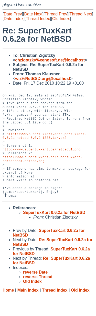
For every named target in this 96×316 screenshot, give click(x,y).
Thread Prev (56, 14)
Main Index (28, 311)
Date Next (33, 14)
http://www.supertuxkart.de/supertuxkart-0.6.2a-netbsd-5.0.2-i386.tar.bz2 (45, 144)
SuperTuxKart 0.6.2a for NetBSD (54, 233)
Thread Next (80, 14)
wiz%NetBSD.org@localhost (42, 78)
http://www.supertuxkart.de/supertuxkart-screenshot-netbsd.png (42, 172)
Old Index (61, 18)
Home (8, 311)
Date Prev (13, 14)
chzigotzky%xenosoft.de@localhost (50, 60)
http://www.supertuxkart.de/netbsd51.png (41, 160)
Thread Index (38, 18)
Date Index (13, 18)
